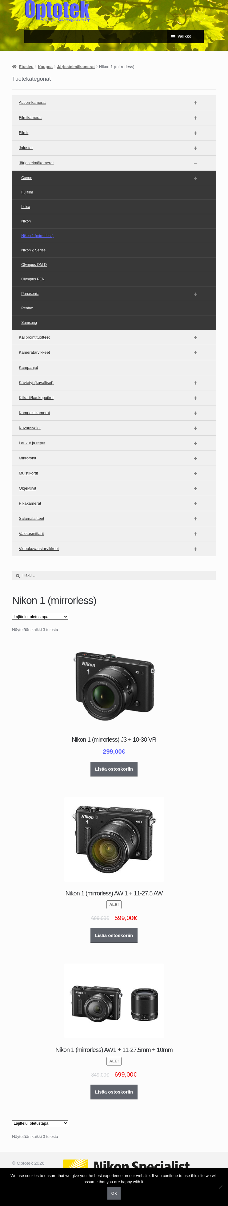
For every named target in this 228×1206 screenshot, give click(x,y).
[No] (220, 1187)
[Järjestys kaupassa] (40, 617)
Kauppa (45, 66)
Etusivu (26, 66)
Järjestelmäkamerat (76, 66)
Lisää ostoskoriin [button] (114, 769)
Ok (114, 1193)
